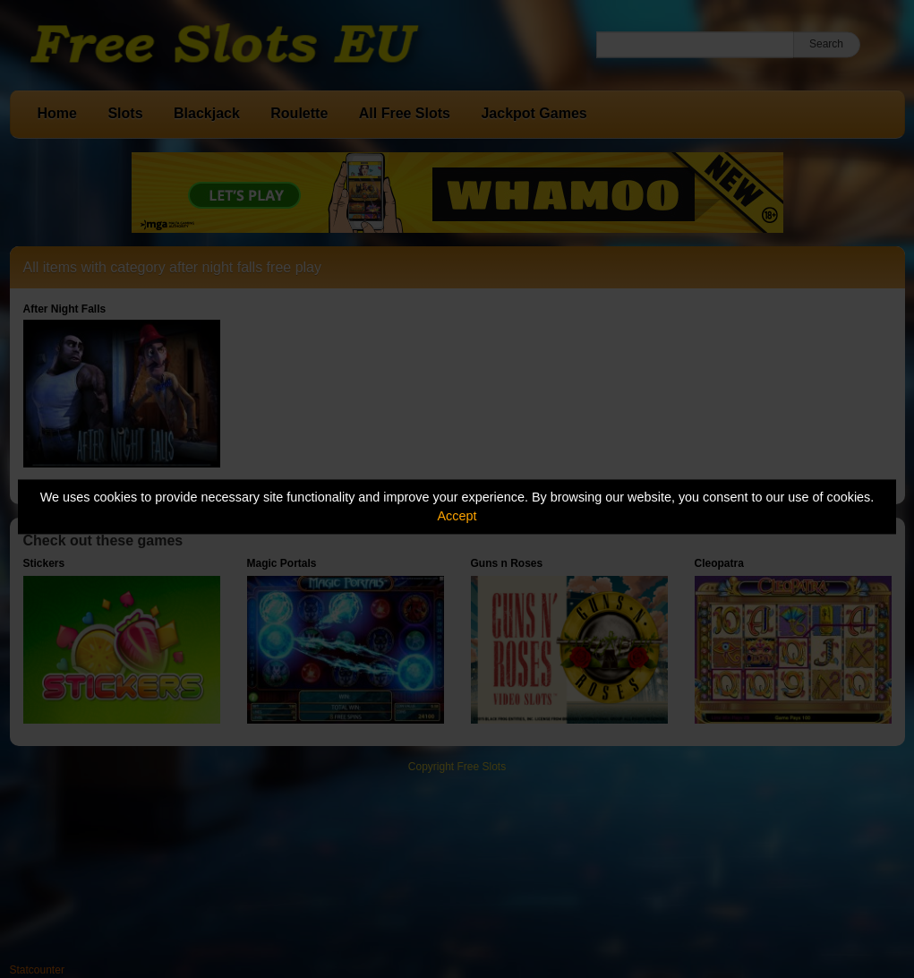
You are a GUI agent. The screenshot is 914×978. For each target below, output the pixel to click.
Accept (457, 516)
